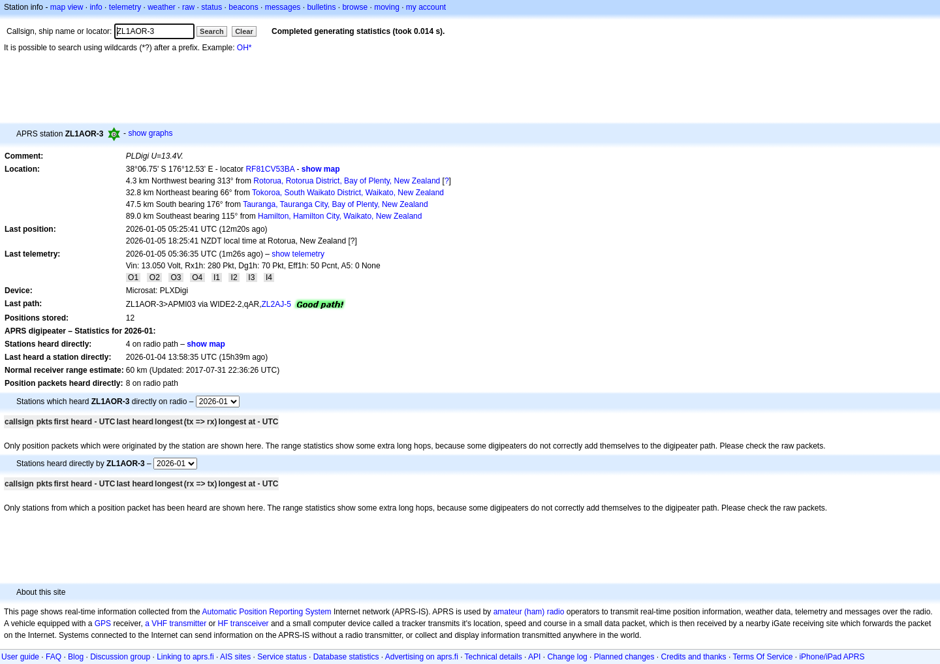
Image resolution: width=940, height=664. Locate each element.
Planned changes (624, 656)
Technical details (493, 656)
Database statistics (346, 656)
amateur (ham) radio (529, 611)
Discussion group (120, 656)
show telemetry (298, 254)
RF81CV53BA (269, 169)
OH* (244, 47)
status (211, 7)
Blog (76, 656)
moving (387, 7)
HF (223, 623)
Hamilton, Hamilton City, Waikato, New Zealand (340, 216)
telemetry (125, 7)
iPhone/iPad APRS (831, 656)
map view (67, 7)
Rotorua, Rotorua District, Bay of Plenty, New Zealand (346, 180)
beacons (243, 7)
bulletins (321, 7)
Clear (244, 31)
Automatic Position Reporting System (266, 611)
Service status (281, 656)
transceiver (249, 623)
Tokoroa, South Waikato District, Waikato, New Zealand (348, 192)
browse (355, 7)
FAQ (53, 656)
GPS (103, 623)
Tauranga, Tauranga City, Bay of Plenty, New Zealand (335, 204)
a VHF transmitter (175, 623)
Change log (567, 656)
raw (188, 7)
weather (162, 7)
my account (426, 7)
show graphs (150, 133)
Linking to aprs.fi (185, 656)
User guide (20, 656)
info (95, 7)
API (534, 656)
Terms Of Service (762, 656)
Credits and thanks (694, 656)
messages (283, 7)
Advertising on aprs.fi (421, 656)
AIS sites (235, 656)
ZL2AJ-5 (276, 304)
